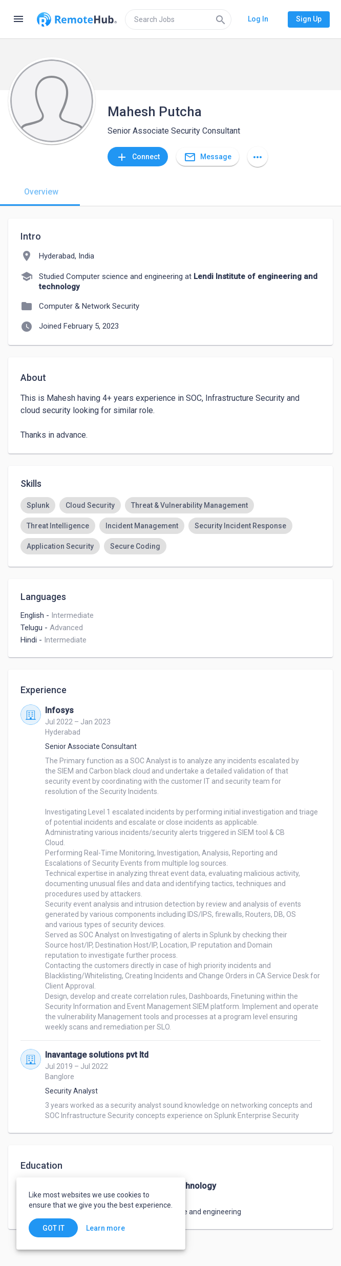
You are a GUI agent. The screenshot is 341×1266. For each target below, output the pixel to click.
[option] (37, 505)
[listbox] (170, 525)
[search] (178, 19)
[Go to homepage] (77, 19)
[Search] (220, 19)
